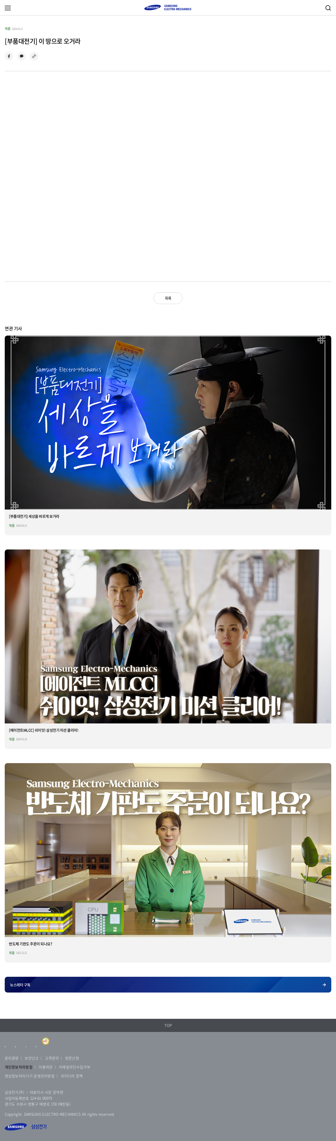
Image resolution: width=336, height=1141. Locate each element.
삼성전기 (25, 1126)
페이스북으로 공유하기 (9, 56)
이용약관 (45, 1067)
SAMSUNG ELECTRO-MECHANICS (167, 7)
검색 (328, 8)
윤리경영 (12, 1058)
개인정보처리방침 (19, 1067)
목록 (168, 298)
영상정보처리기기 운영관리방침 (30, 1075)
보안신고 (32, 1058)
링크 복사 (34, 56)
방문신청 (72, 1058)
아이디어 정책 (72, 1075)
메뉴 (7, 8)
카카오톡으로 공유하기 (21, 56)
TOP (168, 1025)
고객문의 (52, 1058)
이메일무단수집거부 (74, 1067)
